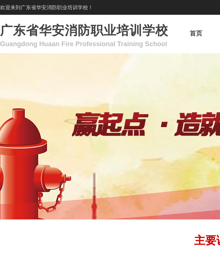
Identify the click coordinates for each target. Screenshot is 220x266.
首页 (196, 33)
